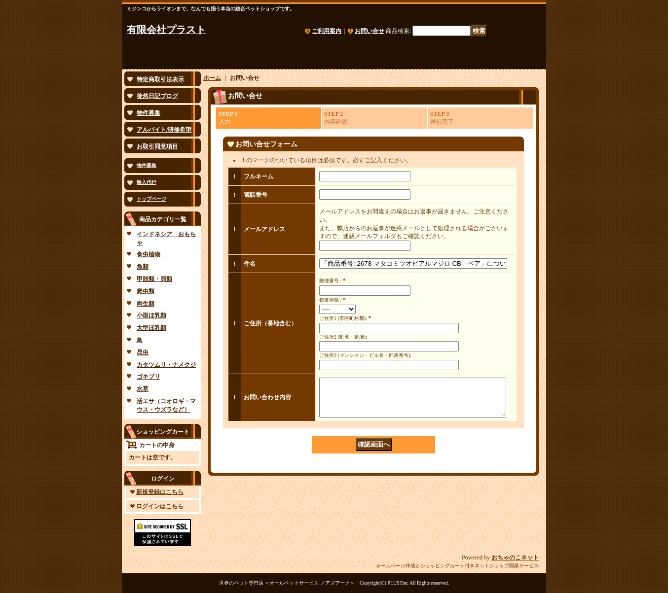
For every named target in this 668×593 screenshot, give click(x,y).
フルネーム (258, 176)
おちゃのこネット (515, 557)
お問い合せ (369, 31)
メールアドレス (264, 229)
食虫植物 (148, 254)
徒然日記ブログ (157, 96)
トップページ (151, 199)
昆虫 (142, 352)
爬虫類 (145, 291)
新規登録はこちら (160, 491)
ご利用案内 (326, 31)
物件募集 (148, 112)
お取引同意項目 (157, 146)
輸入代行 (146, 182)
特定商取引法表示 (160, 79)
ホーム (212, 77)
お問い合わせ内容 (267, 401)
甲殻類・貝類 (154, 279)
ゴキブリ (148, 376)
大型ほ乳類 (151, 327)
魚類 (142, 266)
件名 (250, 263)
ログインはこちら (160, 506)
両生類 (145, 303)
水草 (142, 388)
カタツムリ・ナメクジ (166, 364)
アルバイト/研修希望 (164, 129)
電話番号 (255, 194)
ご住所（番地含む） (270, 323)
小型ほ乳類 (151, 315)
